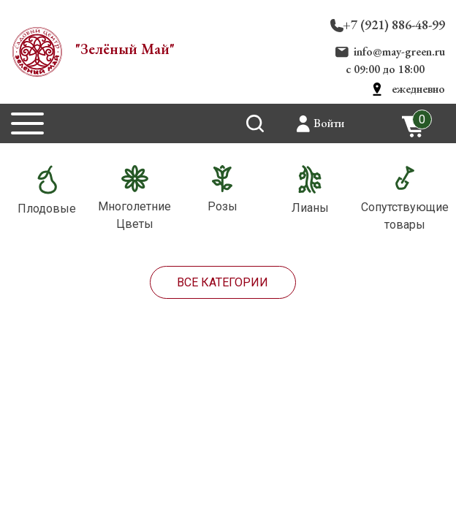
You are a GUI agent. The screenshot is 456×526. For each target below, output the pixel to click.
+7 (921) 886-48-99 (394, 24)
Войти (329, 123)
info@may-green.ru (399, 51)
